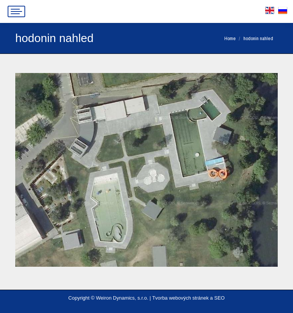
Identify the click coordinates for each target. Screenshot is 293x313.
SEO (219, 298)
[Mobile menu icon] (16, 11)
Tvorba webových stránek (180, 298)
